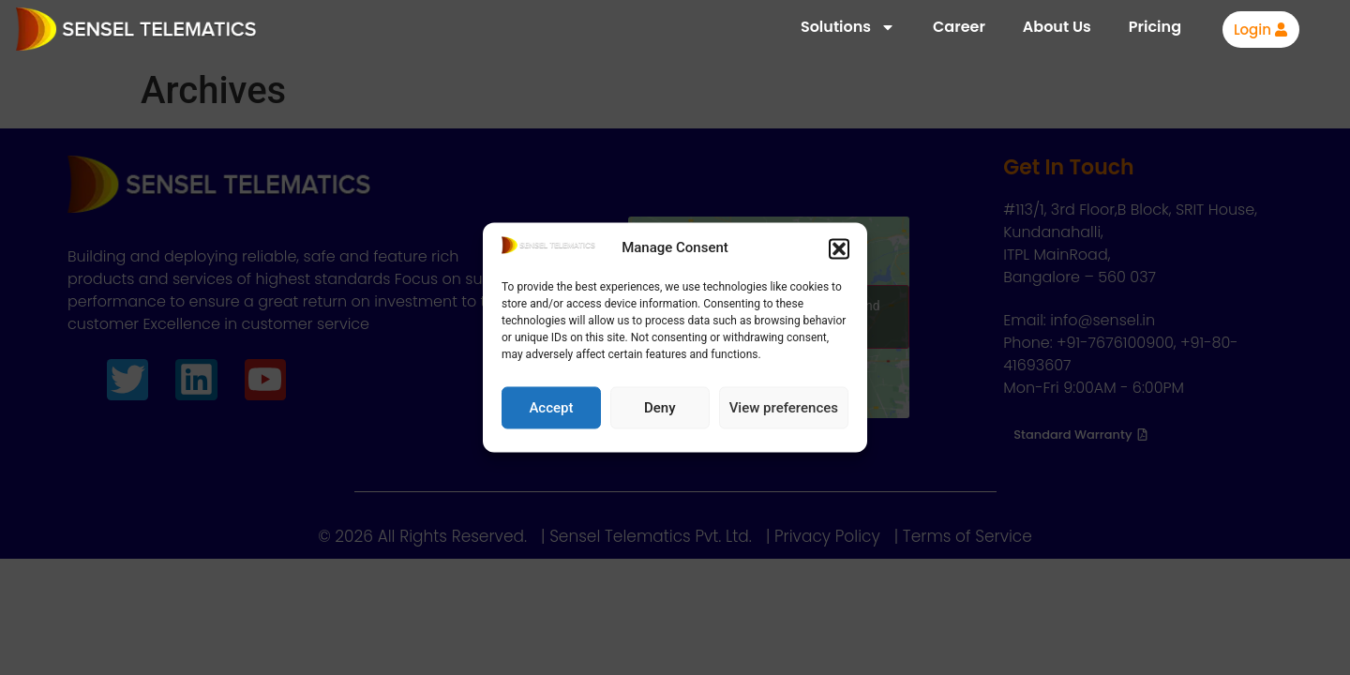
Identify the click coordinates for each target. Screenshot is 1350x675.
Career (959, 27)
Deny (660, 407)
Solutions (848, 27)
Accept (551, 407)
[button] (839, 248)
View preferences (783, 407)
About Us (1057, 27)
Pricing (1155, 27)
